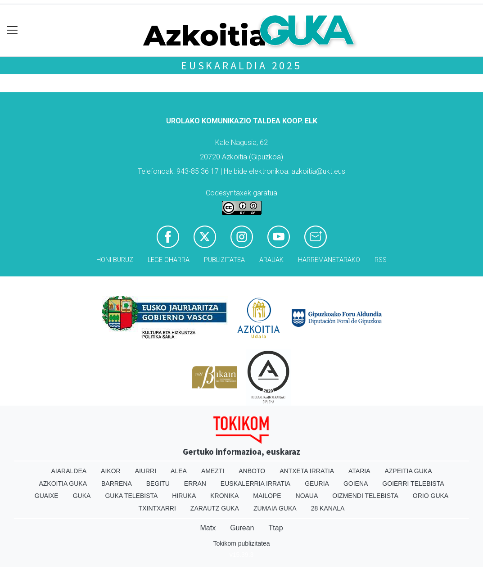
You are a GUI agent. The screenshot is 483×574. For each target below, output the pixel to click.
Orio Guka (430, 495)
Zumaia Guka (275, 508)
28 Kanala (328, 508)
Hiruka (184, 495)
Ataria (359, 471)
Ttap (276, 528)
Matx (208, 528)
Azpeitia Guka (408, 471)
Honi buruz (114, 260)
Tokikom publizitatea (241, 543)
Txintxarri (157, 508)
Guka (82, 495)
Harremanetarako (329, 260)
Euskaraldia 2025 (241, 65)
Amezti (212, 471)
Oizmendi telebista (365, 495)
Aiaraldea (68, 471)
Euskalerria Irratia (255, 483)
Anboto (252, 471)
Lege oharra (169, 260)
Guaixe (47, 495)
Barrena (116, 483)
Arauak (271, 260)
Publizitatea (224, 260)
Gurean (242, 528)
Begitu (158, 483)
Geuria (317, 483)
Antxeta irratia (307, 471)
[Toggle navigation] (12, 30)
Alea (179, 471)
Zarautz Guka (214, 508)
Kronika (224, 495)
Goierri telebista (413, 483)
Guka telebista (131, 495)
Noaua (307, 495)
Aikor (111, 471)
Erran (195, 483)
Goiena (355, 483)
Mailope (267, 495)
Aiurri (145, 471)
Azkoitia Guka (63, 483)
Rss (381, 260)
